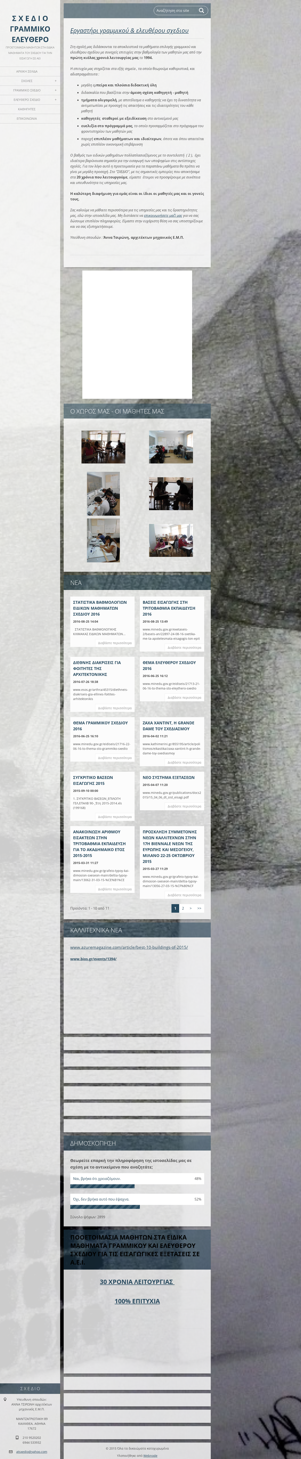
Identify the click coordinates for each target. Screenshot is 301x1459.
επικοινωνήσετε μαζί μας (163, 215)
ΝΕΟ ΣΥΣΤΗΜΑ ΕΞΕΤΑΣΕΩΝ (169, 777)
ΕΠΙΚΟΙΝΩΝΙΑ (27, 118)
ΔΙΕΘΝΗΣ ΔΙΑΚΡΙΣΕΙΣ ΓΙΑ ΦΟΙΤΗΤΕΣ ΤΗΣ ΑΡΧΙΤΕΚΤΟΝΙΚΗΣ (97, 668)
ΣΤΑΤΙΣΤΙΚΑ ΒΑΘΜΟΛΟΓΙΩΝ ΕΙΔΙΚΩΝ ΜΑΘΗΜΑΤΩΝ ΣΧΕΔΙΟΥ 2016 (100, 608)
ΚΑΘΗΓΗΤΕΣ (27, 109)
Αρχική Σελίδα (27, 71)
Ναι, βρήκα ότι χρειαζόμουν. (97, 1176)
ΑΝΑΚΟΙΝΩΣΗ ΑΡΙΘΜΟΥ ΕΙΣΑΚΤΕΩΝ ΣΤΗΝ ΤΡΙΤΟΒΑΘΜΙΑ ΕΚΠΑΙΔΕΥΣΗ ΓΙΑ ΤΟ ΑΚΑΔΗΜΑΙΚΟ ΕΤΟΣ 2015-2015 (99, 843)
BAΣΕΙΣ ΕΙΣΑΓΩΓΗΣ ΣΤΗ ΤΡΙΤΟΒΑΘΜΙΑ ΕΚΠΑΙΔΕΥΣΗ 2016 (169, 608)
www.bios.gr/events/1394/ (93, 956)
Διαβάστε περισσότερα (115, 643)
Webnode (150, 1453)
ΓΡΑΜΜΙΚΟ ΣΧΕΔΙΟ (27, 90)
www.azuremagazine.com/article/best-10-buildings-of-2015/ (129, 945)
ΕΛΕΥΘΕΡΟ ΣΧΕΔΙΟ (27, 100)
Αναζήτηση (202, 10)
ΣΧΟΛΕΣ (26, 81)
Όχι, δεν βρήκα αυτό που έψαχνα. (101, 1196)
